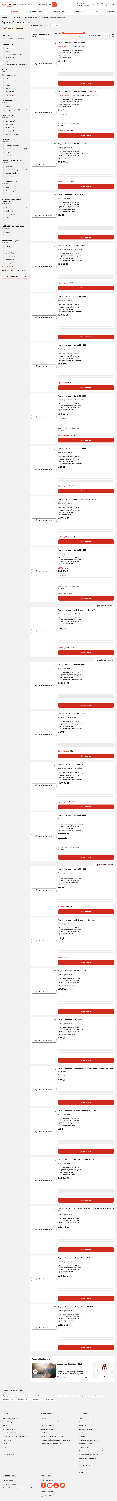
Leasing (5, 1451)
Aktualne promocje (47, 1429)
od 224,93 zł (66, 486)
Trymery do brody (8, 1396)
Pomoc (43, 1418)
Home (81, 1473)
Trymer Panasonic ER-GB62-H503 (72, 345)
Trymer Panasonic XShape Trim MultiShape (76, 1159)
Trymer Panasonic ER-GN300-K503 (73, 91)
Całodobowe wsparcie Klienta (51, 1444)
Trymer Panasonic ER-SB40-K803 (72, 764)
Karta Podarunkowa (9, 1433)
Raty (4, 1447)
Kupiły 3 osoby (80, 400)
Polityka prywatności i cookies (89, 1440)
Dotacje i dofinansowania (87, 1458)
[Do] (78, 36)
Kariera (81, 1433)
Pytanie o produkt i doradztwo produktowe (55, 1440)
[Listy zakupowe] (97, 4)
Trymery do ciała (23, 1399)
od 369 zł (65, 751)
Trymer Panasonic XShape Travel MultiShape (77, 1258)
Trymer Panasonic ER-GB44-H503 (72, 296)
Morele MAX (7, 1440)
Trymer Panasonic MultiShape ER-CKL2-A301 (76, 610)
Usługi (5, 1426)
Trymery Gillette (49, 1399)
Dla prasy (82, 1436)
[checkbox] (11, 48)
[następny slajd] (112, 1371)
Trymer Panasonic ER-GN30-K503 (72, 43)
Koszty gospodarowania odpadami (91, 1451)
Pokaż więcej (8, 95)
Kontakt (48, 1496)
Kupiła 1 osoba (80, 249)
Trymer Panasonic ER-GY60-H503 (72, 713)
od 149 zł (65, 131)
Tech (80, 1469)
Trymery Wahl (64, 1396)
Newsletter (82, 1426)
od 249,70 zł (66, 537)
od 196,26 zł (66, 435)
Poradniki (44, 1433)
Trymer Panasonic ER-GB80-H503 (72, 664)
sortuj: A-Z (5, 71)
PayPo (5, 1444)
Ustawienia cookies (85, 1444)
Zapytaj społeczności (78, 46)
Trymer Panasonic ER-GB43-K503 (72, 245)
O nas (81, 1418)
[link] (35, 12)
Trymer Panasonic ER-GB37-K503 (72, 144)
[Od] (62, 36)
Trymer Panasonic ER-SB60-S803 (72, 815)
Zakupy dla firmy (8, 1455)
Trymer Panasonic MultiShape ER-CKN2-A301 (77, 499)
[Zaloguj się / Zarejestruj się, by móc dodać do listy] (55, 43)
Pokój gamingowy (85, 1465)
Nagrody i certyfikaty (86, 1429)
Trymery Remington (79, 1396)
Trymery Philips (37, 1396)
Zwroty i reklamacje (47, 1426)
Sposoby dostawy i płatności (50, 1422)
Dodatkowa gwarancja (10, 1418)
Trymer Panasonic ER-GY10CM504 (72, 195)
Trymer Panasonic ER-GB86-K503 (72, 550)
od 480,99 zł (66, 802)
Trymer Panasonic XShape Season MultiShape (77, 1307)
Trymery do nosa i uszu (97, 1396)
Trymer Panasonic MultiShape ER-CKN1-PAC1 (76, 920)
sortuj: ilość (5, 117)
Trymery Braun (50, 1396)
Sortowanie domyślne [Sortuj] (95, 36)
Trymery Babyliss (8, 1399)
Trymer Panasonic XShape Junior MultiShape (77, 1111)
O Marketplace (8, 1481)
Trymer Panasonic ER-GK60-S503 (72, 396)
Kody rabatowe (84, 1462)
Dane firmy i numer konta (88, 1422)
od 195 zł (65, 593)
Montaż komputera (9, 1422)
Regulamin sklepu (85, 1447)
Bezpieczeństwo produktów (88, 1455)
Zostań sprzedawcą (9, 1484)
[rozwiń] (26, 110)
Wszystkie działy (41, 5)
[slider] (63, 33)
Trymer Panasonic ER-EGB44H (70, 1020)
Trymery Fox (36, 1399)
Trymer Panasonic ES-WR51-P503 (72, 869)
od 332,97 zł (66, 958)
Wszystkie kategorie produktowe (52, 1436)
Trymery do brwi (23, 1396)
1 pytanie (61, 717)
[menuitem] (35, 12)
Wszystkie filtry (13, 276)
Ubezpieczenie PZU (9, 1429)
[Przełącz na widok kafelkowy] (113, 35)
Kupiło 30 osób (92, 95)
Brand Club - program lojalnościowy (15, 1436)
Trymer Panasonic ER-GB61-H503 (72, 448)
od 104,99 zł (66, 181)
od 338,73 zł (66, 648)
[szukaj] (54, 4)
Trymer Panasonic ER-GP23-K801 (72, 971)
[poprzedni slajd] (35, 1371)
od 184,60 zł (66, 383)
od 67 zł (65, 907)
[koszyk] (109, 4)
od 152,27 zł (66, 283)
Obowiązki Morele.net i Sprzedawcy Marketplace (19, 1488)
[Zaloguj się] (102, 4)
